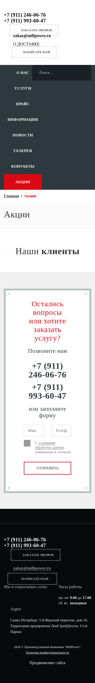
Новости (23, 135)
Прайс (23, 104)
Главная (11, 196)
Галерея (23, 151)
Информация (23, 120)
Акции (22, 182)
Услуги (22, 88)
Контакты (23, 166)
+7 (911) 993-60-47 (25, 20)
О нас (22, 73)
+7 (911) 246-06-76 (25, 15)
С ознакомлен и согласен (53, 447)
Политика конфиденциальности (47, 652)
